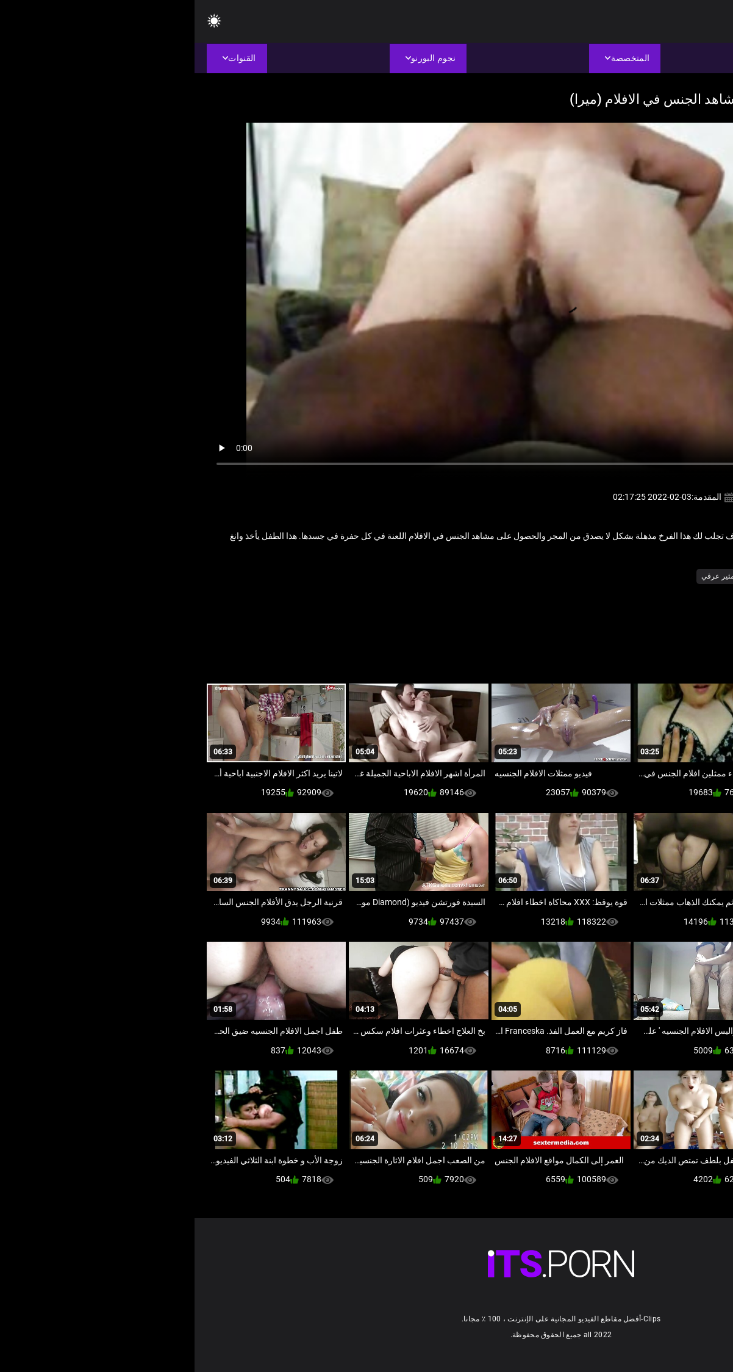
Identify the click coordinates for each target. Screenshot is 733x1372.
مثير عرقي (523, 576)
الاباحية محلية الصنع (638, 576)
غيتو (557, 576)
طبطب (586, 576)
